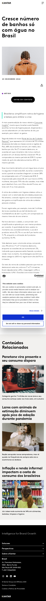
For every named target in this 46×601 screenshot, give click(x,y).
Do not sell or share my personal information (23, 323)
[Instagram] (3, 577)
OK (23, 317)
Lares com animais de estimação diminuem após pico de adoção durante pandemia (19, 417)
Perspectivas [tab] (7, 549)
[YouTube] (11, 577)
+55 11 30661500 (9, 570)
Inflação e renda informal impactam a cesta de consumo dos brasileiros (22, 476)
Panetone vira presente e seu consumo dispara (21, 362)
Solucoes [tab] (6, 544)
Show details (34, 311)
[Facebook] (7, 577)
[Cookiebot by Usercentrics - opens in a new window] (34, 276)
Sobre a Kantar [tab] (9, 554)
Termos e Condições (9, 585)
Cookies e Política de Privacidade (13, 589)
